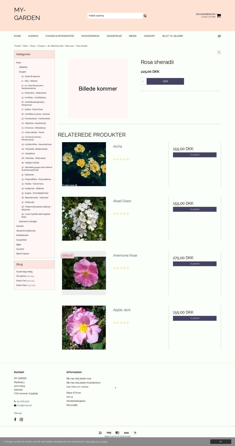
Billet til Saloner (172, 36)
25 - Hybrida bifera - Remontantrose (37, 144)
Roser (17, 36)
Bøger (132, 36)
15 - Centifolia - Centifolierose (34, 97)
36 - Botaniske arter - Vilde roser (35, 197)
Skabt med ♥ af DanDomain (117, 436)
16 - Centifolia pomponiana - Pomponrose (33, 103)
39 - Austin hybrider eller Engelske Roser (36, 215)
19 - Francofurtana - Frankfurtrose (36, 118)
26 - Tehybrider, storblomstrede (34, 149)
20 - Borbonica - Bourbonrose (34, 123)
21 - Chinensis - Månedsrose (34, 128)
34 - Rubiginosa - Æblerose (33, 188)
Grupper (22, 72)
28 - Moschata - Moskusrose (33, 158)
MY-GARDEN (27, 13)
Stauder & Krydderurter (60, 36)
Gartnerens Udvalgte (28, 221)
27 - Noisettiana (28, 153)
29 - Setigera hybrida (30, 163)
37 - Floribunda (28, 202)
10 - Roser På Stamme (31, 76)
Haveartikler (114, 36)
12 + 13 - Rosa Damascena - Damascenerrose (33, 86)
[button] (219, 52)
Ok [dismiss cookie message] (221, 441)
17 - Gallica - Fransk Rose (32, 109)
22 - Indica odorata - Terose (33, 132)
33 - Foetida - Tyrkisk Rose (32, 184)
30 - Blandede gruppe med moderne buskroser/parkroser (37, 168)
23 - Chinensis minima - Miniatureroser (32, 138)
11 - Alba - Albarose (29, 81)
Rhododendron (90, 36)
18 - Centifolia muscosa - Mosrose (36, 114)
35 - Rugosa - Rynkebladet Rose (35, 193)
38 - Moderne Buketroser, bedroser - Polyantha (37, 208)
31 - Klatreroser (28, 175)
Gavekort (149, 36)
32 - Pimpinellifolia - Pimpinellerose (36, 179)
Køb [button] (165, 81)
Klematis (33, 36)
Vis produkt (194, 155)
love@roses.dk (24, 405)
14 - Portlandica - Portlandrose (34, 93)
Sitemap (18, 413)
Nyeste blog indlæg (24, 272)
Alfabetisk (23, 67)
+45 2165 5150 (21, 401)
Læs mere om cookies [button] (96, 441)
